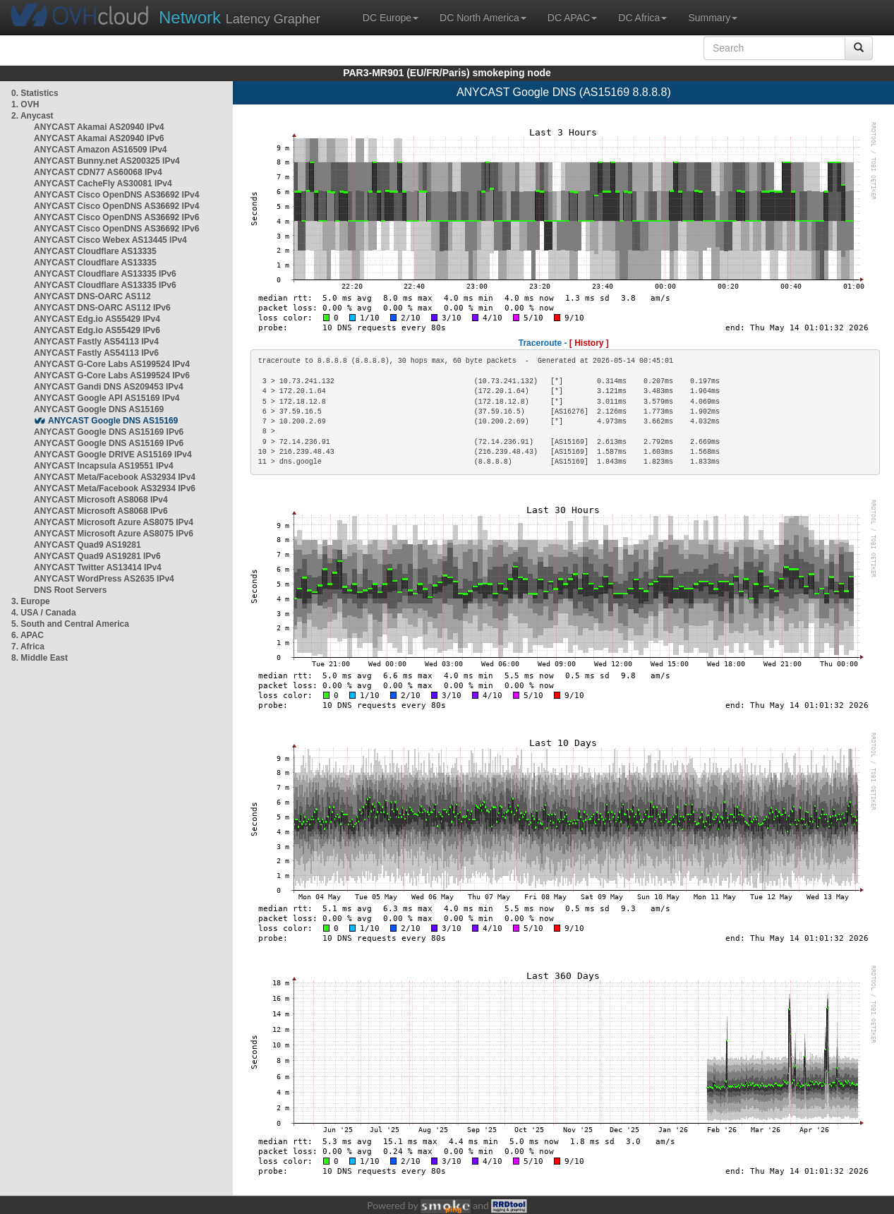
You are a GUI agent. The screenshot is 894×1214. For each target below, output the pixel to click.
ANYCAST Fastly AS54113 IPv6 (96, 353)
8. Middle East (39, 658)
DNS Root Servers (70, 590)
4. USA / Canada (43, 613)
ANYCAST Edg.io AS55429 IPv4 (97, 319)
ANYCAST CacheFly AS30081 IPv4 (103, 183)
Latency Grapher (239, 17)
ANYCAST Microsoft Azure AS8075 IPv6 (113, 534)
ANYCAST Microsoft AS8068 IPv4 (101, 500)
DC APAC (572, 17)
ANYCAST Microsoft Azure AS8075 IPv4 (113, 522)
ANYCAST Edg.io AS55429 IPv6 (97, 330)
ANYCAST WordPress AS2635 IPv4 (104, 579)
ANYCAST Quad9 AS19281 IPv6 (97, 556)
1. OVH (25, 104)
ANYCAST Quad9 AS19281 (87, 545)
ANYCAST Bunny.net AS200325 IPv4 (107, 161)
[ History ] (589, 343)
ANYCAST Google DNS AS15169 (99, 409)
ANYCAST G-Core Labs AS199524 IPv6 (112, 375)
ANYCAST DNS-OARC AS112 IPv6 (102, 308)
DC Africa (642, 17)
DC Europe (390, 17)
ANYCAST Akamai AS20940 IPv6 (99, 138)
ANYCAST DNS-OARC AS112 (92, 296)
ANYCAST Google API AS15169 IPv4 (107, 398)
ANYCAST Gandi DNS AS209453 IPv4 (108, 387)
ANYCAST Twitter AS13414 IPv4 (98, 567)
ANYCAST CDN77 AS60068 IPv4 (98, 172)
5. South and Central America (70, 624)
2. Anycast (32, 116)
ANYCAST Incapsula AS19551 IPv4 (104, 466)
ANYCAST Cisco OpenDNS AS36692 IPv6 (116, 217)
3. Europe (30, 601)
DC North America (483, 17)
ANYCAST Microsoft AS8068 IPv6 (101, 511)
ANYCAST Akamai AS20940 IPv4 (99, 127)
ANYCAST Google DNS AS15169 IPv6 (108, 432)
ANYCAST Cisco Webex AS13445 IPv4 (110, 240)
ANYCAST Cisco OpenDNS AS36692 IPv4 (116, 195)
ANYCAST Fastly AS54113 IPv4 (96, 342)
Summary (712, 17)
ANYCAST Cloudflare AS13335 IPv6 (105, 274)
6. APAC (27, 635)
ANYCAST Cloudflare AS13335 (95, 251)
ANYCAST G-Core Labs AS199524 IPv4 (112, 364)
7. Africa (27, 646)
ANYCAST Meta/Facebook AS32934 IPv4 (114, 477)
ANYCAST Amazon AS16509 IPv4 (100, 150)
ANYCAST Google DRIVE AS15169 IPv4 (113, 454)
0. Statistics (35, 93)
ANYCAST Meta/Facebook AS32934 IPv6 (114, 488)
